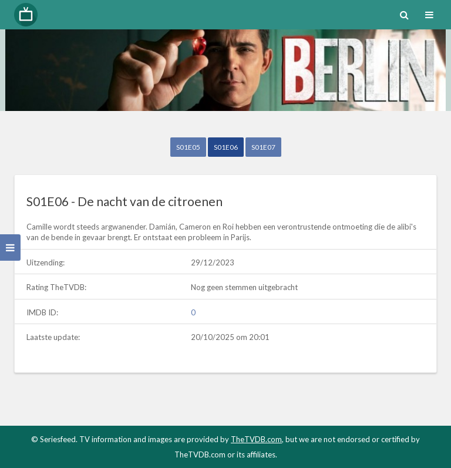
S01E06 (226, 147)
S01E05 (188, 147)
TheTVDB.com (256, 439)
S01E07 (263, 147)
